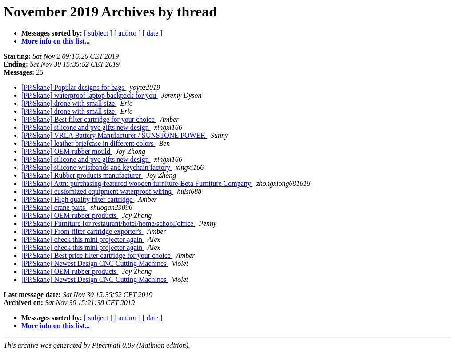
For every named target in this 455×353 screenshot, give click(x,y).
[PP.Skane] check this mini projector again (82, 239)
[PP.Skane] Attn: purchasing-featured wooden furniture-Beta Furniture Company (137, 183)
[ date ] (152, 33)
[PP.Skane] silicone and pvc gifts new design (86, 127)
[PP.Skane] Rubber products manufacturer (82, 175)
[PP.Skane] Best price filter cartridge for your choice (96, 255)
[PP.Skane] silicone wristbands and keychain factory (96, 167)
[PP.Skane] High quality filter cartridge (77, 199)
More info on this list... (55, 41)
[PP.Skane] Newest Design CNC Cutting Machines (94, 263)
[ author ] (127, 33)
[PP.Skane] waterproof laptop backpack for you (89, 95)
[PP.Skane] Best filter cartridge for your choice (88, 119)
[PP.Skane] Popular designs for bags (73, 87)
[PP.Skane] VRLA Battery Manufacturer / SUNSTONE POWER (114, 135)
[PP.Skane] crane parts (54, 207)
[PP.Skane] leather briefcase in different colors (88, 143)
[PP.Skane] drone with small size (68, 103)
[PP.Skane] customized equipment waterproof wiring (97, 191)
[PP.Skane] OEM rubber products (69, 215)
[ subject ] (98, 33)
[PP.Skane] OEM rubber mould (66, 151)
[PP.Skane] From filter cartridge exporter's (82, 231)
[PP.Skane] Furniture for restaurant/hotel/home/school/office (108, 223)
